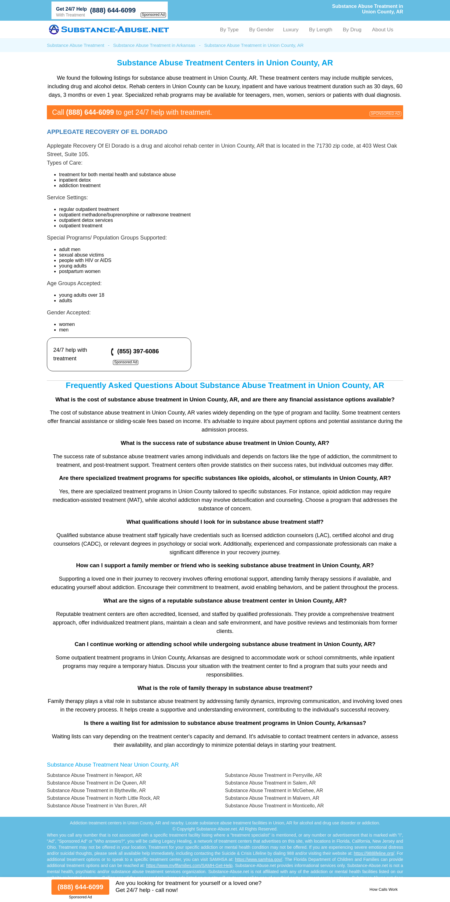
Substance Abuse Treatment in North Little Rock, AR (103, 798)
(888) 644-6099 (112, 10)
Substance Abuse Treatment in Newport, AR (94, 775)
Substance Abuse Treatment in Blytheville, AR (96, 790)
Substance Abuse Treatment (75, 45)
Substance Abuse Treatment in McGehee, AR (274, 790)
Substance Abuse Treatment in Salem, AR (270, 782)
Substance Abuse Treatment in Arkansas (154, 45)
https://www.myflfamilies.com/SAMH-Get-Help (189, 865)
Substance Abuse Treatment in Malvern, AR (272, 798)
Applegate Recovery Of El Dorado (107, 131)
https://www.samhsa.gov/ (258, 859)
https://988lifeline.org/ (374, 853)
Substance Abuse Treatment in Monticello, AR (274, 805)
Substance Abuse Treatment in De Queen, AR (96, 782)
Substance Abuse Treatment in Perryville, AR (273, 775)
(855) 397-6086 (138, 351)
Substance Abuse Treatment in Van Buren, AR (96, 805)
